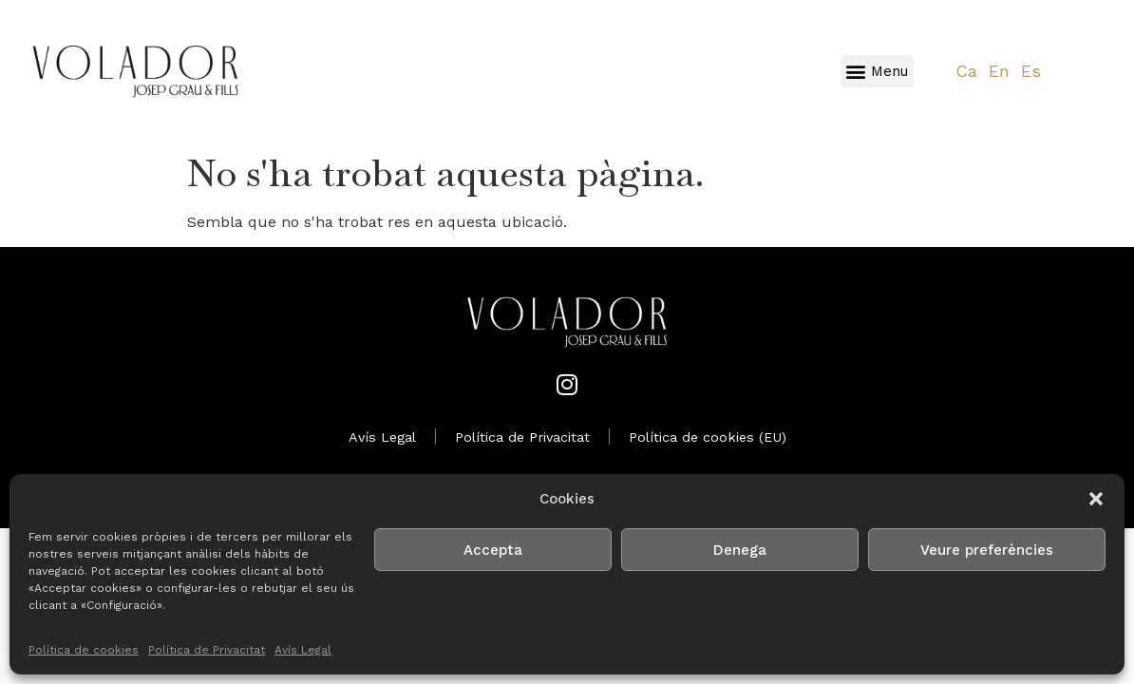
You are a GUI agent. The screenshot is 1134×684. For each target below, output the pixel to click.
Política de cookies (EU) (707, 437)
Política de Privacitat (206, 649)
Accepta (492, 550)
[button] (1096, 498)
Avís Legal (302, 649)
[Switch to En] (999, 72)
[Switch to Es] (1031, 72)
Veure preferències (986, 550)
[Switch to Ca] (966, 72)
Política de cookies (83, 649)
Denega (739, 550)
